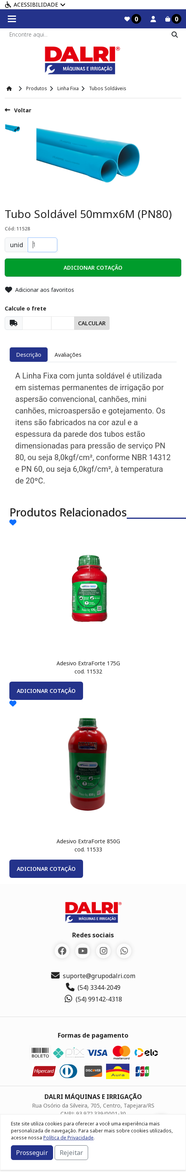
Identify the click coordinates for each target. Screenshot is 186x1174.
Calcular (92, 323)
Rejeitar (71, 1152)
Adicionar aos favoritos (39, 289)
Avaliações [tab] (68, 354)
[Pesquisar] (175, 34)
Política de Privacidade (68, 1137)
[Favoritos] (132, 19)
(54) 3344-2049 (93, 987)
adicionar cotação (46, 690)
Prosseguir (32, 1152)
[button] (93, 267)
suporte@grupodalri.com (93, 975)
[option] (15, 129)
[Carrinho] (173, 19)
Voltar (18, 110)
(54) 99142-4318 (93, 999)
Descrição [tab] (28, 354)
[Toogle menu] (12, 18)
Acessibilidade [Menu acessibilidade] (35, 4)
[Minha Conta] (153, 19)
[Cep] (36, 323)
